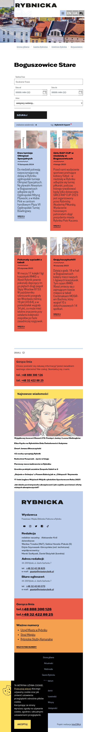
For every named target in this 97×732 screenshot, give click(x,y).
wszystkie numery (26, 647)
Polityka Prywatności (48, 696)
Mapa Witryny (48, 702)
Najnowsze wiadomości (32, 394)
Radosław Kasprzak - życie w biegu (31, 459)
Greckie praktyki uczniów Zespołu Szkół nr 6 (36, 469)
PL (81, 13)
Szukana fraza (20, 77)
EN (69, 13)
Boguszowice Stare (79, 47)
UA (75, 13)
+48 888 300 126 (32, 375)
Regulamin (48, 691)
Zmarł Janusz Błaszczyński (27, 448)
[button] (44, 92)
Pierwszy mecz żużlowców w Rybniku (32, 464)
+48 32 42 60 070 (35, 586)
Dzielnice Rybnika (59, 47)
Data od (18, 87)
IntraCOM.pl (76, 724)
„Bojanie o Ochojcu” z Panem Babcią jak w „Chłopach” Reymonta (46, 474)
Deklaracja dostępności (48, 708)
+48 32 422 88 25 (32, 380)
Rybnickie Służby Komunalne (37, 639)
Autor (17, 98)
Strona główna (23, 47)
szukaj (22, 115)
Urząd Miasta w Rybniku (34, 630)
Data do (54, 87)
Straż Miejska (28, 634)
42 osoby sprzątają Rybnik (27, 454)
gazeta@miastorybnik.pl (42, 571)
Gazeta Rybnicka (40, 47)
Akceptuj (22, 724)
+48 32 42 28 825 (35, 568)
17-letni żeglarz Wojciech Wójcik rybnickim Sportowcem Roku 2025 (47, 479)
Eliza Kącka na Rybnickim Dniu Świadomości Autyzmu (40, 443)
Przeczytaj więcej (22, 688)
